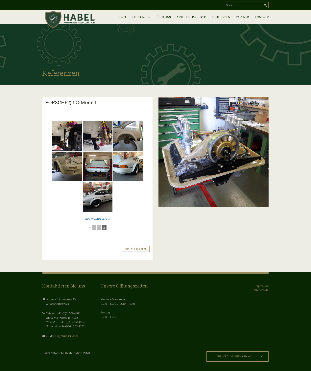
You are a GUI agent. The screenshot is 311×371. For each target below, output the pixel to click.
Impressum (262, 286)
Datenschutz (261, 290)
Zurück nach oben (136, 249)
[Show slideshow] (97, 218)
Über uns (163, 17)
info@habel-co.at (67, 336)
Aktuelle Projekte (191, 17)
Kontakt (262, 17)
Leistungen (141, 17)
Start (122, 17)
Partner (242, 17)
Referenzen (221, 17)
